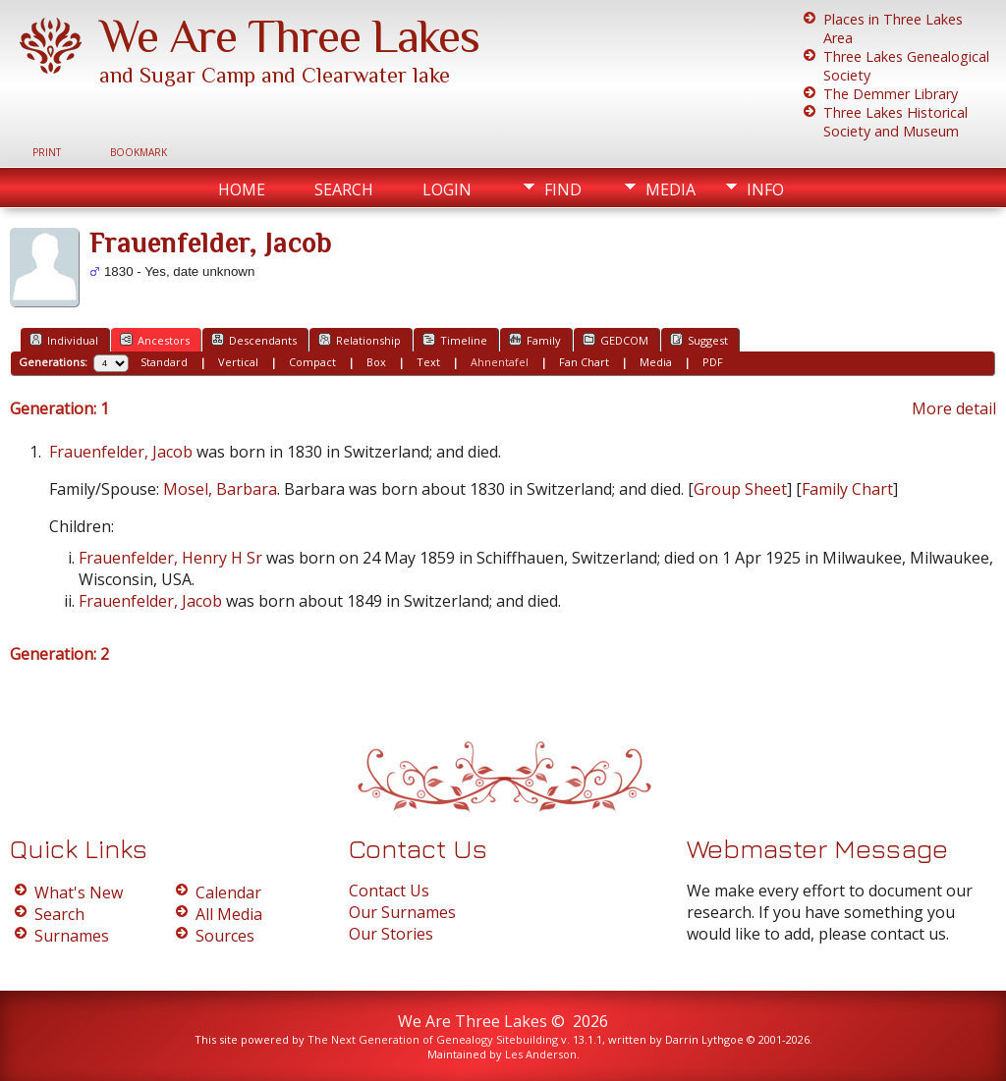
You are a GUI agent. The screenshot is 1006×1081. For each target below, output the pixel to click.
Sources (225, 935)
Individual (63, 340)
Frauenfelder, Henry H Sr (170, 557)
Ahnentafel (500, 361)
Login (447, 189)
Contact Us (389, 890)
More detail (954, 408)
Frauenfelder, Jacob (121, 451)
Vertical (238, 361)
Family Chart (847, 489)
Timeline (454, 340)
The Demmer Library (890, 93)
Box (376, 361)
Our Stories (391, 934)
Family (535, 340)
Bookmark (138, 152)
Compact (312, 361)
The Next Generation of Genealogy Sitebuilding (432, 1039)
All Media (229, 914)
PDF (712, 361)
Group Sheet (740, 489)
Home (241, 189)
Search (343, 189)
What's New (78, 892)
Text (428, 361)
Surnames (71, 935)
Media (670, 189)
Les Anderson (541, 1054)
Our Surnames (402, 912)
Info (765, 189)
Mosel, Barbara (220, 489)
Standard (164, 361)
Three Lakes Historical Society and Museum (895, 121)
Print (46, 152)
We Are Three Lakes (289, 36)
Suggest (699, 340)
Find (563, 189)
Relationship (359, 340)
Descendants (254, 340)
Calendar (228, 892)
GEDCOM (615, 340)
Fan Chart (584, 361)
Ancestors (155, 340)
